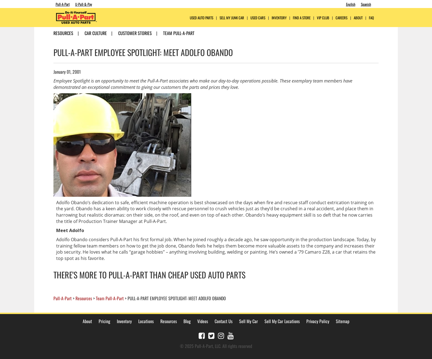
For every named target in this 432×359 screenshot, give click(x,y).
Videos (202, 321)
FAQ (371, 17)
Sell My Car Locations (282, 321)
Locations (146, 321)
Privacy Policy (317, 321)
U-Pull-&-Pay (83, 4)
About (87, 321)
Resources (63, 33)
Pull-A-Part (63, 4)
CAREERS (341, 17)
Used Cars (257, 17)
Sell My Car (248, 321)
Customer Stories (135, 33)
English (350, 4)
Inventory (279, 17)
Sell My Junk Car (232, 17)
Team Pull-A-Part (179, 33)
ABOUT (358, 17)
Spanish (366, 4)
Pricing (104, 321)
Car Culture (96, 33)
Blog (187, 321)
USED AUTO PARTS (201, 17)
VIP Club (323, 17)
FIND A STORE (301, 17)
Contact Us (224, 321)
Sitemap (342, 321)
